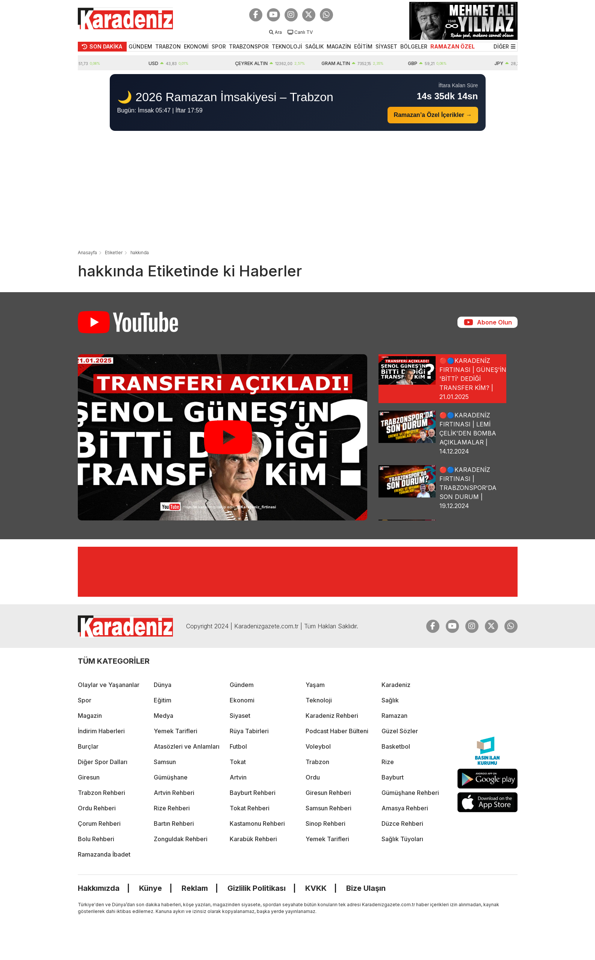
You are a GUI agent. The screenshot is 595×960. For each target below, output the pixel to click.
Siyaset (240, 715)
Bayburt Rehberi (253, 792)
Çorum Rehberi (99, 823)
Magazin (90, 715)
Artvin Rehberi (174, 792)
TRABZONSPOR (249, 46)
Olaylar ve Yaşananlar (108, 685)
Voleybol (318, 746)
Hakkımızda (99, 888)
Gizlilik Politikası (256, 888)
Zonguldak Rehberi (180, 839)
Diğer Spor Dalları (102, 762)
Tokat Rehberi (249, 808)
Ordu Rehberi (97, 808)
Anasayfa (87, 252)
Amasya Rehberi (405, 808)
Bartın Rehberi (174, 823)
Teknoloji (319, 700)
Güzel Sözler (400, 731)
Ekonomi (242, 700)
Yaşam (315, 685)
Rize (388, 762)
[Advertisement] (298, 191)
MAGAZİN (339, 46)
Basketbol (396, 746)
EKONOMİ (196, 46)
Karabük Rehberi (253, 839)
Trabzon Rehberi (101, 792)
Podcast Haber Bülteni (337, 731)
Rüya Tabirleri (249, 731)
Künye (150, 888)
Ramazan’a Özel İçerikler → (433, 115)
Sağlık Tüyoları (402, 839)
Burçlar (88, 746)
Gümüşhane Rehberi (410, 792)
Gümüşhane (171, 777)
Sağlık (390, 700)
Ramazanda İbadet (104, 854)
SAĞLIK (314, 46)
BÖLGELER (413, 46)
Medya (163, 715)
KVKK (316, 888)
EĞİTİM (363, 46)
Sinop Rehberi (325, 823)
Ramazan (394, 715)
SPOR (219, 46)
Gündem (242, 685)
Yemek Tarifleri (175, 731)
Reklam (195, 888)
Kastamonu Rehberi (257, 823)
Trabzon (317, 762)
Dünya (162, 685)
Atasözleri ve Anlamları (187, 746)
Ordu (313, 777)
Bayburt (393, 777)
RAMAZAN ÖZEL (452, 46)
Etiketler (114, 252)
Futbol (238, 746)
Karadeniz (396, 685)
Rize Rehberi (172, 808)
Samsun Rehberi (328, 808)
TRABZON (168, 46)
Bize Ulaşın (366, 888)
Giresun (89, 777)
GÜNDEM (140, 46)
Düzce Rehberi (402, 823)
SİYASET (386, 46)
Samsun (165, 762)
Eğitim (162, 700)
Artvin (238, 777)
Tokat (238, 762)
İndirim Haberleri (101, 731)
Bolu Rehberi (96, 839)
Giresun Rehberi (328, 792)
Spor (84, 700)
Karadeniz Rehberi (332, 715)
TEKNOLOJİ (287, 46)
